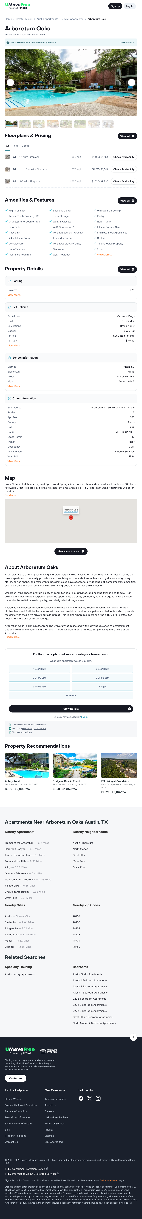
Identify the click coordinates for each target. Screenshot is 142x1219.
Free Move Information (18, 1117)
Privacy (49, 1129)
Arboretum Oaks (27, 29)
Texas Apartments (55, 1099)
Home (8, 18)
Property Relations (15, 1135)
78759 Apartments (73, 18)
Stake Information (109, 1180)
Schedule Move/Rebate (18, 1123)
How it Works (13, 1099)
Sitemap (49, 1135)
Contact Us (11, 1141)
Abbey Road (12, 781)
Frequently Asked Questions (21, 1105)
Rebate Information (16, 1111)
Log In (129, 6)
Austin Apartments (47, 18)
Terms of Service (54, 1123)
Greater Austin (24, 18)
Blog (7, 1129)
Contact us (15, 1078)
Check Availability (123, 156)
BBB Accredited (54, 1141)
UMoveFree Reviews (56, 1117)
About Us (50, 1105)
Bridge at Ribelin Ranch (67, 781)
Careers (49, 1111)
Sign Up (115, 6)
